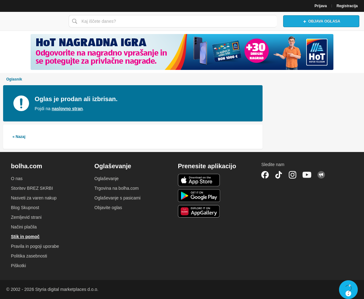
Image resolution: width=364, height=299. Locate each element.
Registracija (347, 6)
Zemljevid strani (26, 217)
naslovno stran (67, 108)
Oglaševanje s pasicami (117, 197)
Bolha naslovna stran (32, 21)
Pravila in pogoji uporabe (35, 246)
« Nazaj (18, 137)
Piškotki (18, 265)
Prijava (321, 6)
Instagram (292, 175)
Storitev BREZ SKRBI (32, 188)
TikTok (279, 175)
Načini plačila (24, 226)
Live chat (348, 289)
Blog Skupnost (25, 207)
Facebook (265, 175)
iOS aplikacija (199, 180)
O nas (16, 178)
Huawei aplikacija (199, 211)
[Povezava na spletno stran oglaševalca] (182, 52)
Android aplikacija (199, 195)
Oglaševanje (106, 178)
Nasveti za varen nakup (34, 197)
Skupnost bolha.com (321, 175)
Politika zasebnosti (29, 255)
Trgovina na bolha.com (116, 188)
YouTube (307, 175)
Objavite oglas (108, 207)
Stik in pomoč (25, 236)
